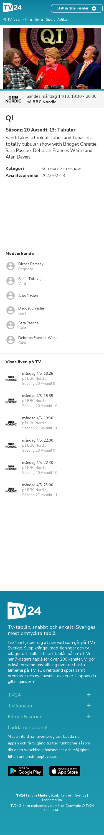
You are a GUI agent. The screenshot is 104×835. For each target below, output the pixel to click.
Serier (39, 19)
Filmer (27, 19)
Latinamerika (52, 800)
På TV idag (11, 19)
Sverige (80, 795)
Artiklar (63, 19)
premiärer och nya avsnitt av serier (40, 676)
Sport (50, 19)
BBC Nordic (44, 102)
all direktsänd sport (55, 670)
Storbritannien (62, 795)
